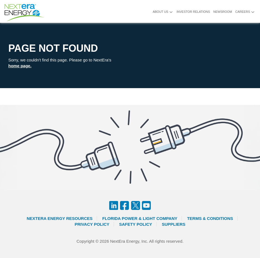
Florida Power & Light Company (139, 218)
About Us (160, 11)
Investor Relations (193, 11)
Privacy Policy (92, 224)
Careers (242, 11)
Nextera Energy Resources (60, 218)
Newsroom (222, 11)
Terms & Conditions (210, 218)
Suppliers (173, 224)
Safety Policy (135, 224)
